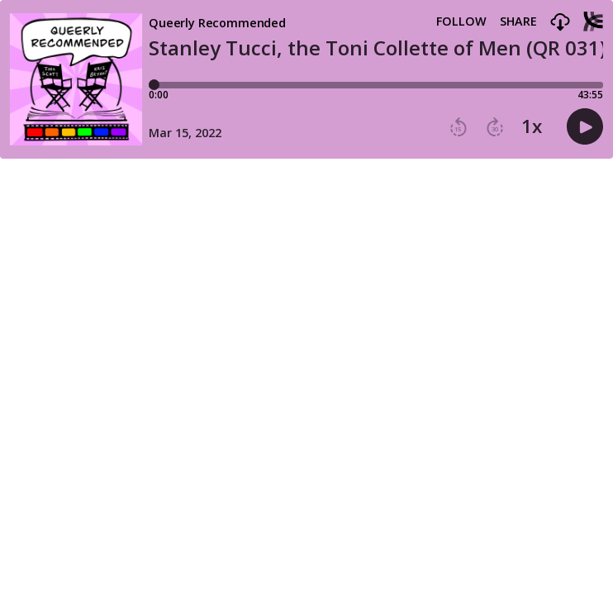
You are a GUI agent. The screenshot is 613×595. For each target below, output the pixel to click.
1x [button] (531, 126)
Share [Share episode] (518, 21)
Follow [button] (461, 21)
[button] (560, 22)
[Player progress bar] (376, 85)
